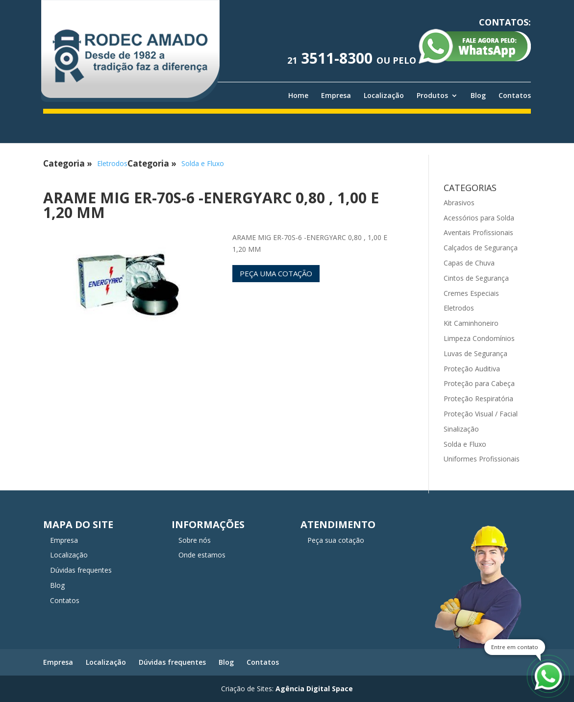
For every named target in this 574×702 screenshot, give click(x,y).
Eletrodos (112, 163)
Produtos (432, 95)
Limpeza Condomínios (479, 338)
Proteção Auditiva (472, 368)
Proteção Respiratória (478, 398)
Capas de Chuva (469, 262)
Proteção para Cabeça (479, 383)
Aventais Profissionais (478, 232)
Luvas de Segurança (475, 353)
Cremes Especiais (471, 293)
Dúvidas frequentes (81, 570)
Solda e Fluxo (202, 163)
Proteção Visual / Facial (481, 413)
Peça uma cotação (276, 273)
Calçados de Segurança (481, 247)
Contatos (515, 95)
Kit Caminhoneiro (471, 323)
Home (298, 95)
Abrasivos (459, 202)
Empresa (336, 95)
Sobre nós (194, 540)
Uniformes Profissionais (482, 458)
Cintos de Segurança (476, 278)
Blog (478, 95)
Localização (384, 95)
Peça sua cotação (335, 540)
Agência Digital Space (314, 688)
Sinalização (461, 429)
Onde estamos (201, 554)
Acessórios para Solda (479, 217)
